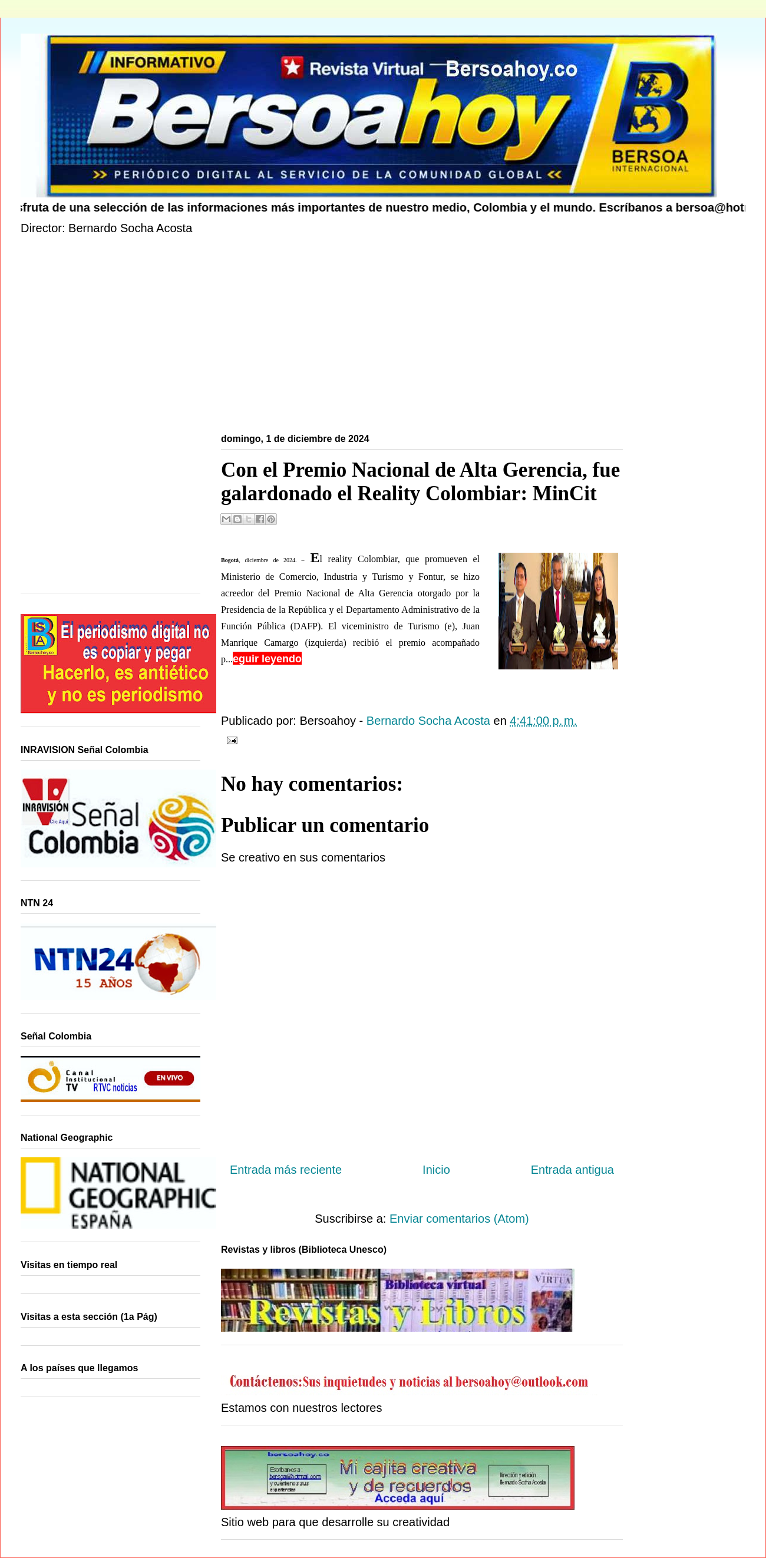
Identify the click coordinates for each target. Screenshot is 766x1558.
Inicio (436, 1169)
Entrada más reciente (286, 1169)
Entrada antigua (572, 1169)
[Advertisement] (374, 336)
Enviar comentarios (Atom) (459, 1218)
